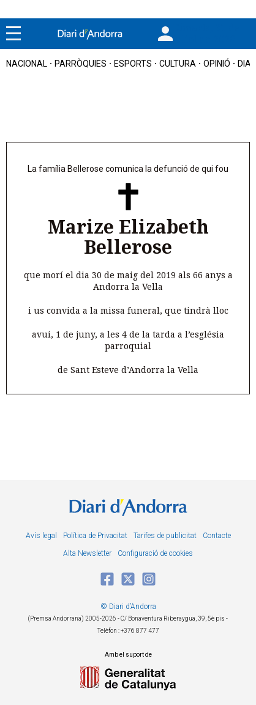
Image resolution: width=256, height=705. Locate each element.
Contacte (217, 535)
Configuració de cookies (155, 553)
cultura (177, 63)
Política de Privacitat (95, 535)
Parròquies (81, 63)
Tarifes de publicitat (165, 535)
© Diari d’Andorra (128, 606)
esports (133, 63)
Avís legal (41, 535)
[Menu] (13, 33)
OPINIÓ (216, 63)
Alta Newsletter (87, 553)
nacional (26, 63)
